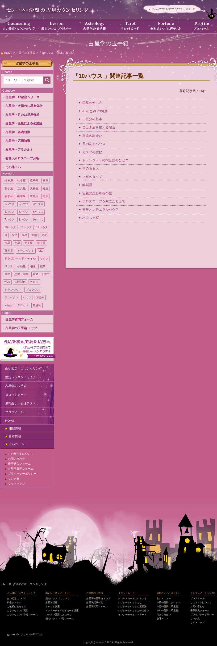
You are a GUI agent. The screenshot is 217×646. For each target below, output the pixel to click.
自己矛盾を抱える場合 (98, 127)
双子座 (34, 180)
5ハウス (24, 211)
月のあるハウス (93, 144)
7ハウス (9, 219)
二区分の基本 (92, 119)
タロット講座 (53, 606)
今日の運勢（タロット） (170, 602)
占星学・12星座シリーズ (22, 97)
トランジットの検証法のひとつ (105, 160)
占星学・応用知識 (17, 141)
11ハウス (26, 227)
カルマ (34, 282)
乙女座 (21, 188)
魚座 (45, 196)
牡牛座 (21, 180)
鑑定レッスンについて (57, 598)
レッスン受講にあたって (58, 614)
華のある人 (90, 168)
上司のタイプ (92, 176)
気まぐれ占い (164, 614)
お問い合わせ (16, 458)
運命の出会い (92, 135)
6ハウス (38, 211)
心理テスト (162, 618)
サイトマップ (16, 483)
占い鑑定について (16, 598)
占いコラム (16, 444)
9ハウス (38, 219)
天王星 (28, 243)
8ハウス (24, 219)
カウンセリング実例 (17, 610)
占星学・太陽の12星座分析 (23, 106)
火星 (44, 235)
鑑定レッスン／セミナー (22, 377)
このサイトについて (20, 453)
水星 (14, 235)
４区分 (8, 305)
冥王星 (8, 250)
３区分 (40, 297)
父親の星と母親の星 (97, 193)
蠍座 (45, 188)
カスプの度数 (92, 152)
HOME (9, 420)
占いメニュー (164, 598)
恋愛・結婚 (21, 274)
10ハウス (10, 227)
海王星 (41, 243)
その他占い (13, 167)
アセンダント (25, 250)
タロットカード (16, 394)
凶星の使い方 (92, 103)
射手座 (8, 196)
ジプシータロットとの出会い (133, 610)
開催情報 (15, 428)
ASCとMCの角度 (95, 111)
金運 (7, 274)
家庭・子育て (41, 274)
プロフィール (14, 412)
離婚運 (87, 185)
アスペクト (11, 297)
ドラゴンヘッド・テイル (20, 258)
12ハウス (42, 227)
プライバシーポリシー (22, 473)
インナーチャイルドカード (132, 614)
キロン (44, 258)
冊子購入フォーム (19, 463)
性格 (7, 282)
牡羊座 (8, 180)
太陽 (34, 235)
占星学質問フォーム (19, 319)
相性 (33, 266)
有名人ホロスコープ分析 (22, 158)
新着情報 (15, 436)
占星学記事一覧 (94, 602)
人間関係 (20, 282)
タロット (23, 305)
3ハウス (38, 204)
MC (40, 250)
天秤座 (34, 188)
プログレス (33, 289)
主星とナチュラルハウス (100, 209)
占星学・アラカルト (19, 149)
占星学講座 (51, 602)
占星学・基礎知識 (17, 132)
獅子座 (8, 188)
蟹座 (45, 180)
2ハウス (24, 204)
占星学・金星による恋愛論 (23, 123)
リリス (8, 266)
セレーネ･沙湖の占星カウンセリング (23, 584)
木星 (7, 243)
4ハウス (9, 211)
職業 (43, 266)
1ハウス (9, 204)
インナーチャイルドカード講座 (62, 610)
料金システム (14, 602)
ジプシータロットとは (130, 602)
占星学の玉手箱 (16, 386)
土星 (17, 243)
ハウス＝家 (90, 218)
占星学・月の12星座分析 (22, 114)
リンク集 (13, 478)
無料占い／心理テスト (20, 403)
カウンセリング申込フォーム (22, 614)
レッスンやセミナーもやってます (170, 8)
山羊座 (21, 196)
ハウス (27, 297)
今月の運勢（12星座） (168, 606)
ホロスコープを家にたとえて (103, 201)
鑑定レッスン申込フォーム (60, 618)
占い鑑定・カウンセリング (23, 368)
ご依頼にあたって (16, 606)
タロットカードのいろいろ (132, 598)
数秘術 (37, 305)
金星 (24, 235)
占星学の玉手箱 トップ (21, 328)
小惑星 (21, 266)
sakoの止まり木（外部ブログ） (28, 634)
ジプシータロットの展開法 (132, 606)
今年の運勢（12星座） (168, 610)
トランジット (12, 289)
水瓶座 (34, 196)
